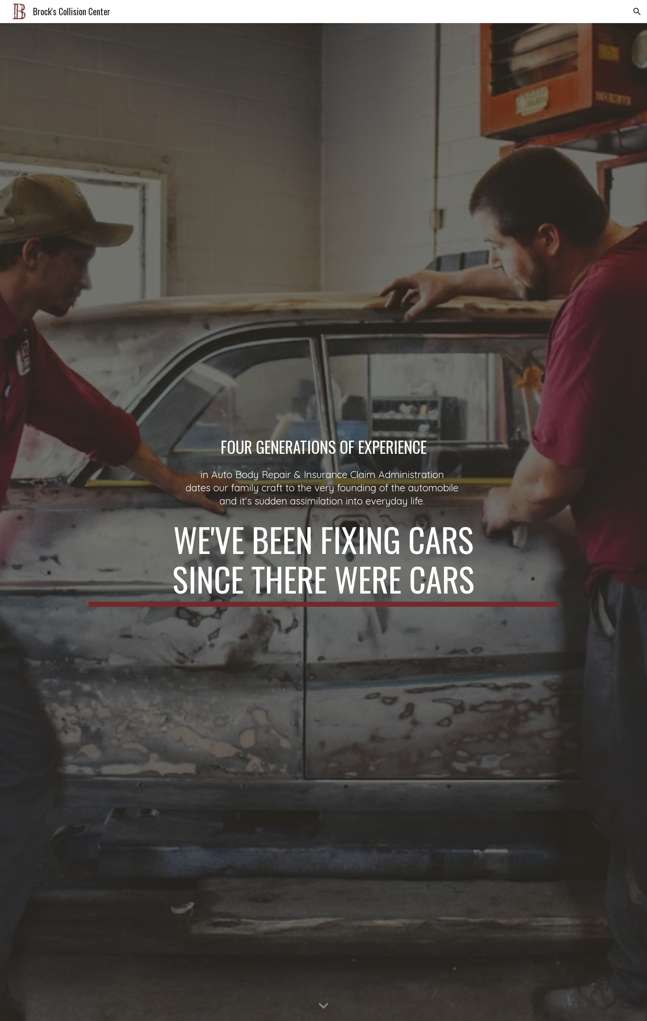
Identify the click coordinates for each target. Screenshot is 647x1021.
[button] (637, 11)
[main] (323, 447)
